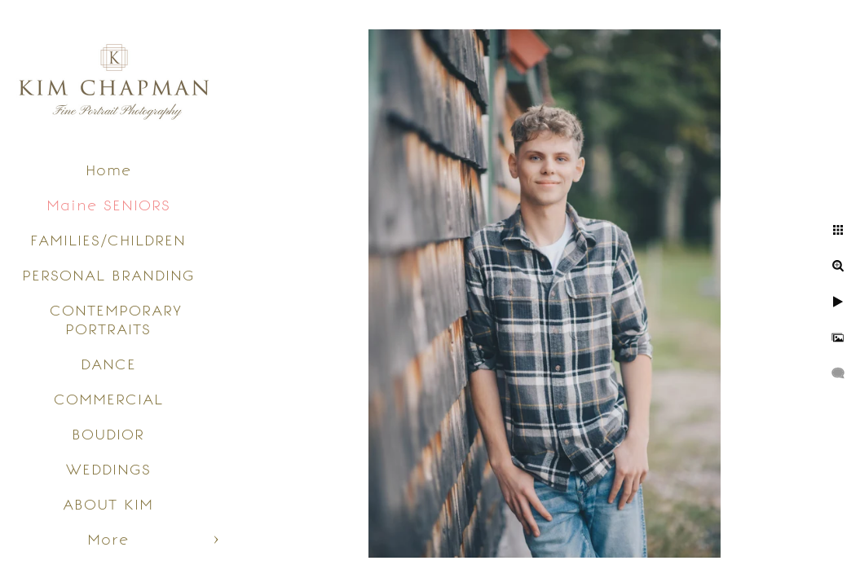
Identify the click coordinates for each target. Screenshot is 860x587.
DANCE (108, 364)
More (108, 539)
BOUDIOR (108, 434)
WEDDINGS (108, 469)
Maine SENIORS (108, 205)
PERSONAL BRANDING (108, 275)
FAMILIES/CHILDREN (108, 240)
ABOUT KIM (108, 504)
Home (108, 170)
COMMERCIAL (108, 399)
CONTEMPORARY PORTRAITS (116, 319)
